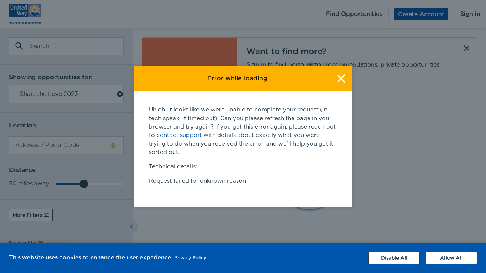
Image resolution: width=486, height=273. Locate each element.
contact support (179, 135)
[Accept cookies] (451, 258)
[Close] (341, 78)
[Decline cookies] (394, 258)
